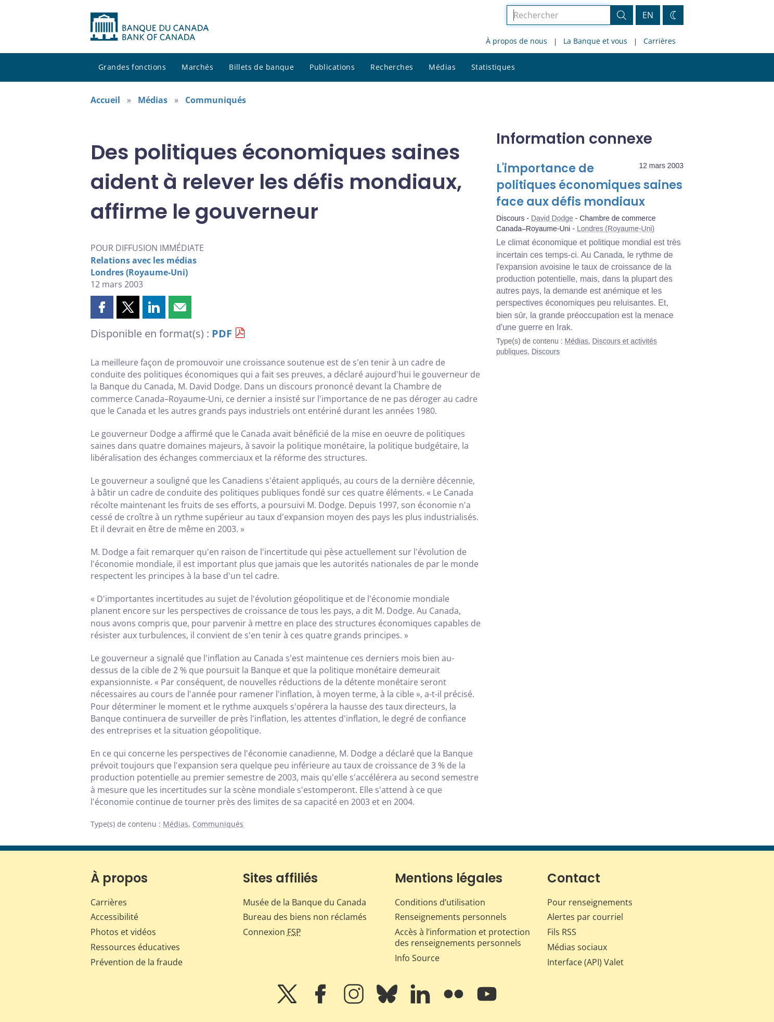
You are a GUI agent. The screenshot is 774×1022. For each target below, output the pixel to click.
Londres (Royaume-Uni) (139, 272)
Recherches (391, 67)
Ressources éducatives (135, 947)
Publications (332, 67)
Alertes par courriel (585, 917)
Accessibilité (114, 917)
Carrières (659, 41)
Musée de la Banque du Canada (304, 902)
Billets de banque (261, 67)
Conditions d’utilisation (440, 902)
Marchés (197, 67)
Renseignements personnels (451, 917)
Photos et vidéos (123, 932)
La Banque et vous (595, 41)
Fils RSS (561, 932)
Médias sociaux (577, 947)
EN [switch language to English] (647, 15)
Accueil (105, 100)
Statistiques (493, 67)
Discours (546, 351)
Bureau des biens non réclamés (305, 917)
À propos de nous (516, 41)
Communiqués (215, 100)
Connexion (272, 932)
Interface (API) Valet (585, 962)
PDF (222, 333)
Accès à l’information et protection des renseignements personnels (462, 937)
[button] (102, 307)
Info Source (417, 958)
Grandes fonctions (132, 67)
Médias (442, 67)
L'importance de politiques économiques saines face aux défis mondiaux (589, 185)
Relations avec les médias (144, 260)
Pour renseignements (590, 902)
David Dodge (552, 218)
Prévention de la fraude (137, 962)
